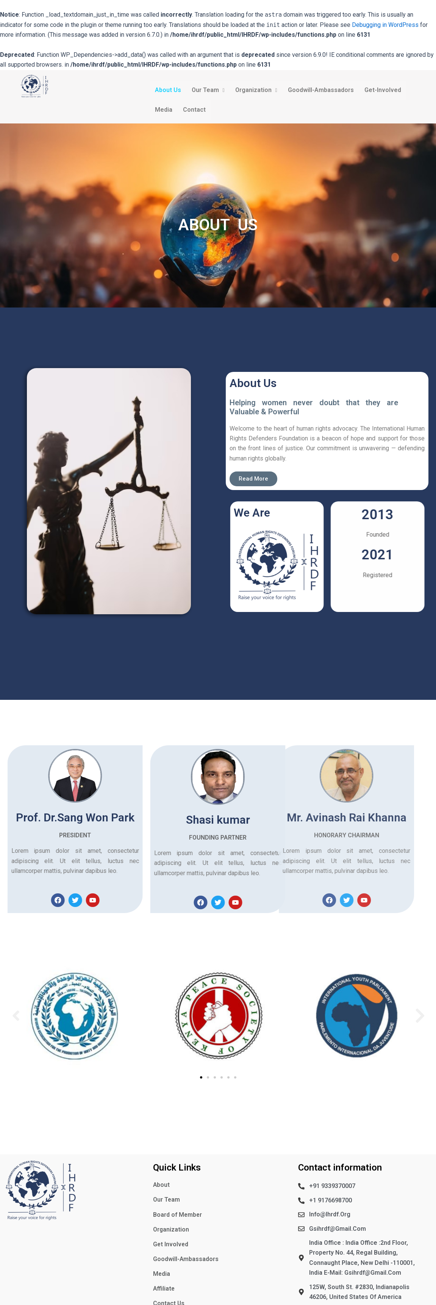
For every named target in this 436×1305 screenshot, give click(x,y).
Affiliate (164, 1289)
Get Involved (171, 1244)
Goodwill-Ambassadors (321, 90)
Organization (256, 90)
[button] (16, 1016)
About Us (168, 90)
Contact (194, 110)
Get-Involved (382, 90)
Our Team (208, 90)
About (161, 1184)
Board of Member (178, 1214)
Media (163, 110)
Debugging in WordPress (385, 24)
